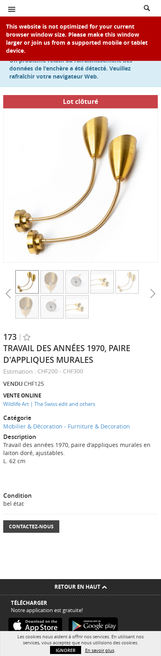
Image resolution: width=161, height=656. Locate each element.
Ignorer (65, 650)
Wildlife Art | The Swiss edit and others (49, 404)
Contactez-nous (31, 526)
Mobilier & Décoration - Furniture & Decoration (66, 426)
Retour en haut (80, 586)
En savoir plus (99, 650)
